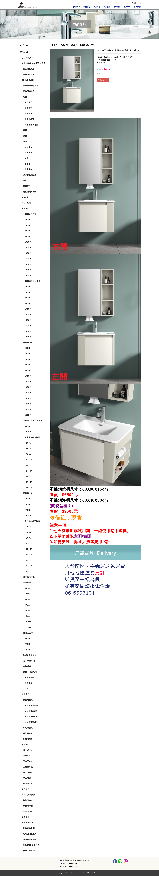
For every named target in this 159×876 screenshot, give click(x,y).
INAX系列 (26, 197)
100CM (28, 242)
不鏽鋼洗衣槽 (29, 493)
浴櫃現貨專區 (29, 74)
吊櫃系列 (27, 666)
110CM (29, 460)
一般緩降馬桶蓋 (31, 125)
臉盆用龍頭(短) (31, 711)
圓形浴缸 (27, 756)
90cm (27, 616)
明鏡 (27, 689)
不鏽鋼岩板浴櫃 (30, 214)
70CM (27, 225)
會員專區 (127, 7)
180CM (28, 270)
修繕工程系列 (29, 851)
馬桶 (25, 97)
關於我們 (76, 7)
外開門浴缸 (28, 811)
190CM (29, 488)
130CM (28, 253)
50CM (27, 348)
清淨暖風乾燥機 (30, 175)
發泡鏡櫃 (28, 683)
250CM (28, 275)
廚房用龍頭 (28, 739)
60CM (27, 220)
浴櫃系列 (25, 208)
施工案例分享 (27, 823)
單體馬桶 (28, 108)
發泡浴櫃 (27, 582)
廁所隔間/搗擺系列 (31, 845)
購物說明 (117, 7)
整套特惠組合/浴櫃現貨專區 (33, 63)
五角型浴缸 (28, 761)
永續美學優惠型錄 (31, 86)
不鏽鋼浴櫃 (28, 342)
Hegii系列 (26, 203)
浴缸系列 (25, 744)
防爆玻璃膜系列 (30, 834)
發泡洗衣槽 (28, 633)
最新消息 (86, 7)
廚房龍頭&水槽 (29, 192)
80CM (27, 231)
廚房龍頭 (28, 169)
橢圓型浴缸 (28, 784)
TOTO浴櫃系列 (29, 655)
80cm (27, 610)
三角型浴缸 (28, 767)
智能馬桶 (28, 102)
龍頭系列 (25, 694)
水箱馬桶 (28, 113)
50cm (27, 594)
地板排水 (25, 817)
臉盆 (25, 136)
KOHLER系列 (28, 80)
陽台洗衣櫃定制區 (32, 437)
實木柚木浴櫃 (29, 577)
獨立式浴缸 (28, 750)
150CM (28, 259)
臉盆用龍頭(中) (31, 717)
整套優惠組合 (29, 69)
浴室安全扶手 (27, 58)
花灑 (27, 158)
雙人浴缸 (27, 778)
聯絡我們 (137, 7)
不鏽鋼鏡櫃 (29, 677)
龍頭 (25, 141)
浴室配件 (27, 186)
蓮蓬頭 (27, 164)
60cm (27, 599)
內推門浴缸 (28, 806)
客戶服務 (107, 7)
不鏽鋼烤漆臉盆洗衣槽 (32, 421)
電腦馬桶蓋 (29, 119)
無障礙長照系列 (30, 839)
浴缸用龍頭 (28, 733)
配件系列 (25, 789)
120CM (28, 247)
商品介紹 (96, 7)
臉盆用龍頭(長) (31, 722)
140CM (28, 320)
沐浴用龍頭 (28, 728)
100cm (28, 622)
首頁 (54, 45)
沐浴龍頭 (28, 153)
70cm (27, 605)
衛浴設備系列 (29, 828)
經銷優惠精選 (29, 91)
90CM (27, 236)
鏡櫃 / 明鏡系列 (30, 672)
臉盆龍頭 (28, 147)
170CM (29, 482)
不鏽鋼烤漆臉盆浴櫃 (32, 281)
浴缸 (25, 180)
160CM (28, 264)
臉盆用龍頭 (28, 700)
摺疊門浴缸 (28, 800)
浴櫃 (25, 130)
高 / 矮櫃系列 (29, 661)
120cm (28, 627)
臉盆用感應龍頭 (31, 705)
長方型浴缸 (28, 772)
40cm (27, 588)
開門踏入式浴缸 (28, 795)
